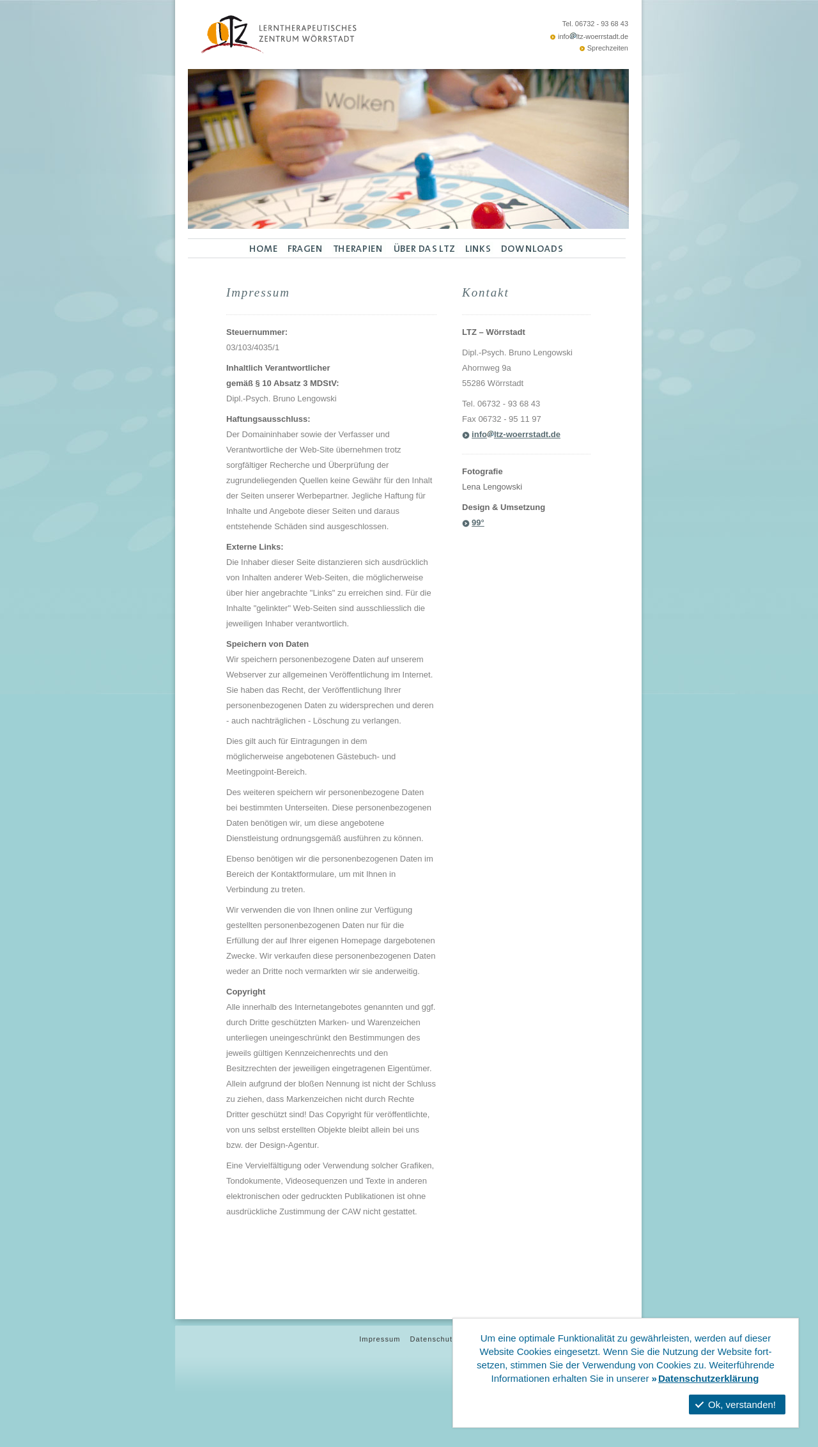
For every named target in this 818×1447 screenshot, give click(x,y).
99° (478, 522)
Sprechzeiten (607, 48)
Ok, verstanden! (735, 1404)
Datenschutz (433, 1339)
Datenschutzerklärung (708, 1378)
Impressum (379, 1339)
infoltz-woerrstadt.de (593, 36)
